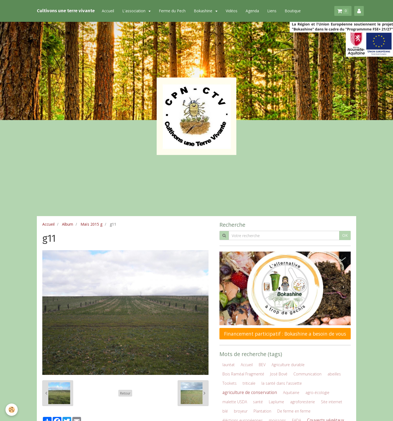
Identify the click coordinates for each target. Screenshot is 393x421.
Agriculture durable (288, 364)
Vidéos (231, 10)
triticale (249, 383)
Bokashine (203, 10)
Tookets (229, 383)
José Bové (278, 374)
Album (67, 224)
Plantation (262, 411)
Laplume (276, 401)
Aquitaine (291, 392)
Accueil (108, 10)
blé (225, 411)
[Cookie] (11, 410)
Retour (125, 393)
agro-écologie (317, 392)
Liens (271, 10)
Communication (307, 374)
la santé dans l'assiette (281, 383)
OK (345, 235)
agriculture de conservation (249, 392)
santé (258, 401)
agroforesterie (302, 401)
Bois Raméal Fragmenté (243, 374)
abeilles (334, 374)
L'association (134, 10)
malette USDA (234, 401)
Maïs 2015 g (91, 224)
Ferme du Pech (172, 10)
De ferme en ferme (294, 411)
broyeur (241, 411)
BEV (262, 364)
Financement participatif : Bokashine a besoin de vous (285, 333)
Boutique (293, 10)
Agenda (252, 10)
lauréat (228, 364)
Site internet (331, 401)
